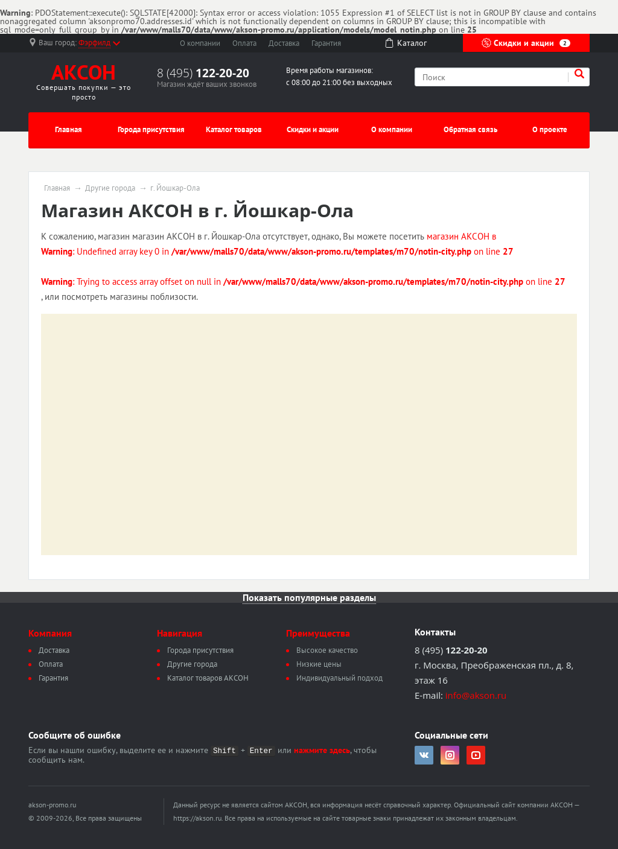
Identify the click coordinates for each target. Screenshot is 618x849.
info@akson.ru (475, 695)
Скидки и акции (526, 42)
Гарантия (326, 43)
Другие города (110, 188)
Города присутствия (151, 129)
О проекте (549, 129)
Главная (68, 129)
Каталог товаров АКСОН (208, 678)
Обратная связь (470, 129)
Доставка (284, 43)
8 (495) (203, 73)
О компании (200, 43)
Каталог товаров (234, 129)
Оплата (244, 43)
